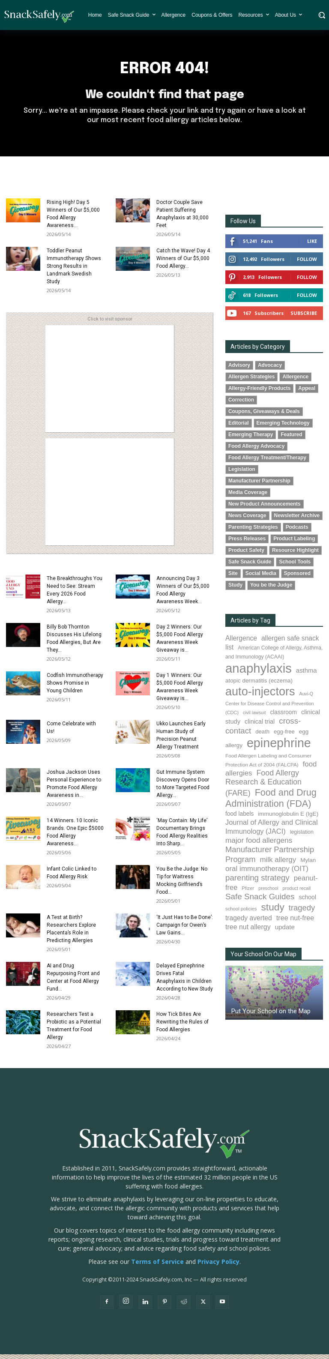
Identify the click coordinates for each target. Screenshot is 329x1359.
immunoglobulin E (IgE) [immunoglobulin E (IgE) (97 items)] (288, 818)
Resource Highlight (295, 555)
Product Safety (246, 555)
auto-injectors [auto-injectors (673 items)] (260, 695)
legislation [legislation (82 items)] (302, 837)
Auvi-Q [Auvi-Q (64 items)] (306, 697)
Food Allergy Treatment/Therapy (267, 462)
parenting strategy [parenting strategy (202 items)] (257, 882)
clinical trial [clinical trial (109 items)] (260, 726)
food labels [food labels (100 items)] (239, 818)
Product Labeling (294, 543)
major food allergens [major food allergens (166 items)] (258, 845)
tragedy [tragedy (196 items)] (302, 912)
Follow (307, 263)
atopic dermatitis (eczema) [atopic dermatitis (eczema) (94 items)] (259, 685)
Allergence (295, 381)
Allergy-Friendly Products (259, 392)
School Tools (295, 566)
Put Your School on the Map (271, 1015)
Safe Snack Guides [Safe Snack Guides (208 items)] (259, 900)
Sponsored (297, 578)
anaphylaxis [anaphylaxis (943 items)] (258, 672)
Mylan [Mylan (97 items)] (308, 864)
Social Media (260, 578)
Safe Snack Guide (249, 566)
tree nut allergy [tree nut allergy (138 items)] (248, 931)
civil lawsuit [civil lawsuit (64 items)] (254, 717)
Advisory (239, 369)
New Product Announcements (264, 509)
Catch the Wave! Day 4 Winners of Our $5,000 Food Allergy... (183, 262)
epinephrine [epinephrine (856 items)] (279, 747)
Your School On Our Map (263, 958)
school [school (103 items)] (307, 901)
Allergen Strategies (251, 381)
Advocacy (270, 369)
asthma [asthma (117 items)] (306, 674)
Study (235, 590)
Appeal (306, 392)
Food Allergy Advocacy (256, 450)
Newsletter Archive (297, 520)
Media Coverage (247, 497)
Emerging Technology (283, 427)
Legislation (241, 473)
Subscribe (303, 317)
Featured (291, 439)
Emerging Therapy (250, 439)
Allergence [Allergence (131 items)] (241, 642)
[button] (321, 15)
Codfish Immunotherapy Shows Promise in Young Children (75, 687)
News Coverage (247, 520)
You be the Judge (271, 590)
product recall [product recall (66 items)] (296, 892)
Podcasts (297, 532)
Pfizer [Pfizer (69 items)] (248, 892)
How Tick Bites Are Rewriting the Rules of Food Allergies (182, 1026)
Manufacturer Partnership (259, 485)
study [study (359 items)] (272, 911)
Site (233, 578)
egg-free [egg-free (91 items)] (284, 736)
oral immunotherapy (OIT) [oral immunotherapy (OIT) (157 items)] (266, 873)
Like (312, 245)
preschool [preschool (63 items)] (268, 892)
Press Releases (247, 543)
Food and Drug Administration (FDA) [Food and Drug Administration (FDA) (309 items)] (271, 802)
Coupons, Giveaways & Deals (264, 416)
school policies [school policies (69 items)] (241, 913)
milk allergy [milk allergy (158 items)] (278, 864)
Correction (241, 404)
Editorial (238, 427)
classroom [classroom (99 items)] (283, 717)
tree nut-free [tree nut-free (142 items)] (295, 922)
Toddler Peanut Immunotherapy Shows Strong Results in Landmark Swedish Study (74, 270)
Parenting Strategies (253, 532)
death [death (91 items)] (262, 736)
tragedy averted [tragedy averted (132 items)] (248, 922)
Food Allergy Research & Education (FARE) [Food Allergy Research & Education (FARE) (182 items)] (263, 787)
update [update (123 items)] (285, 931)
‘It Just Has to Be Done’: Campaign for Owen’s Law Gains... (184, 929)
